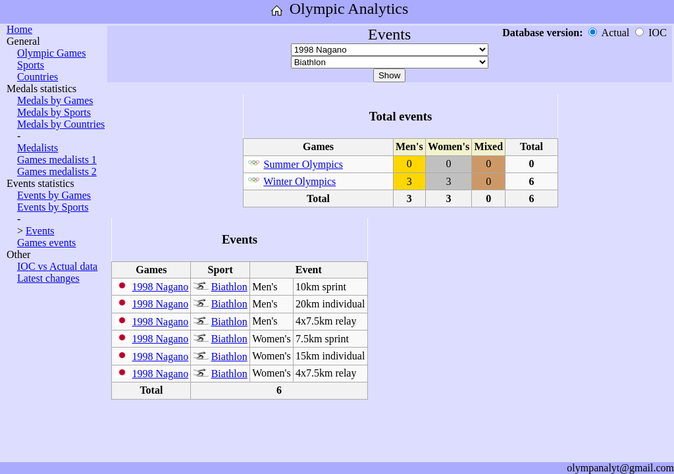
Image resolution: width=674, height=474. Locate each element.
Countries (37, 76)
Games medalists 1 (57, 159)
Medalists (37, 147)
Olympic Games (51, 53)
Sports (30, 64)
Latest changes (48, 278)
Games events (46, 242)
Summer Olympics (303, 164)
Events (40, 230)
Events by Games (54, 195)
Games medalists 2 (57, 171)
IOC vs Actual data (57, 266)
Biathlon (229, 286)
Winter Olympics (299, 181)
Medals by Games (55, 100)
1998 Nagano (160, 286)
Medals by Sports (54, 112)
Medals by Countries (61, 124)
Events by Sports (52, 207)
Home (19, 29)
